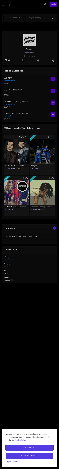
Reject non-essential (30, 456)
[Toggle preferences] (12, 462)
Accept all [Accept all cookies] (29, 448)
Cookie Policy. (21, 440)
